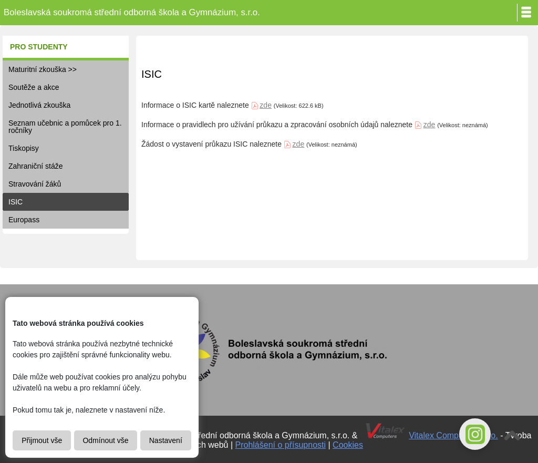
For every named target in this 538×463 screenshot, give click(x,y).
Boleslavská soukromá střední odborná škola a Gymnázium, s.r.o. (132, 12)
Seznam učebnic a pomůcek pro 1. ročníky (65, 127)
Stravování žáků (34, 184)
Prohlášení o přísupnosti (280, 444)
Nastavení (165, 440)
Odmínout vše (105, 440)
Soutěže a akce (33, 87)
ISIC (15, 202)
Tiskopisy (23, 148)
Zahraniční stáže (35, 166)
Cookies (348, 444)
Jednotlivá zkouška (39, 105)
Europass (23, 219)
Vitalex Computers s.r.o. (453, 435)
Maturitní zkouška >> (42, 69)
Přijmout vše (42, 440)
